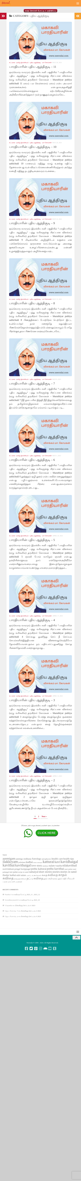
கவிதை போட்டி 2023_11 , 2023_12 (27, 894)
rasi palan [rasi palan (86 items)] (13, 872)
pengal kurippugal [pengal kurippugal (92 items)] (22, 869)
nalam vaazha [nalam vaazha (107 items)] (55, 865)
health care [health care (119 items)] (57, 858)
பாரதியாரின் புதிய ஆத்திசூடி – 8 (32, 303)
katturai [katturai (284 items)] (48, 862)
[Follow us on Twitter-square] (31, 948)
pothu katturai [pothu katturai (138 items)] (38, 868)
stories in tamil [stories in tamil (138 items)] (68, 871)
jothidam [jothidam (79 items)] (22, 862)
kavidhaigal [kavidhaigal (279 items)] (69, 862)
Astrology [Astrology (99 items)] (36, 858)
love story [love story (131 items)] (36, 865)
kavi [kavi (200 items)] (57, 862)
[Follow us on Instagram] (40, 948)
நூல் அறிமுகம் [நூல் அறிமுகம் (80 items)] (50, 879)
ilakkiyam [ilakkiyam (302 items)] (10, 862)
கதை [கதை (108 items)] (44, 875)
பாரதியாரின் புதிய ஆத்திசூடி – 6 (32, 459)
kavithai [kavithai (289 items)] (9, 865)
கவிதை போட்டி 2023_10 (30, 900)
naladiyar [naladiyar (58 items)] (45, 866)
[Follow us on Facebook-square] (26, 948)
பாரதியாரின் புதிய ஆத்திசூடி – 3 (32, 700)
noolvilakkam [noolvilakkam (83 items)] (8, 869)
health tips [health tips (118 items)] (68, 858)
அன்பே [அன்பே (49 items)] (28, 875)
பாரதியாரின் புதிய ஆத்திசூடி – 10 (32, 146)
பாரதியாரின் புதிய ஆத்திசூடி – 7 (32, 383)
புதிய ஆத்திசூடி (35, 62)
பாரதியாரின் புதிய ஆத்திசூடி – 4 (32, 620)
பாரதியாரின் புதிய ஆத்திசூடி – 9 (32, 223)
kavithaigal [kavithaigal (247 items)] (23, 865)
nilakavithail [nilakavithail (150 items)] (70, 865)
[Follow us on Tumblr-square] (54, 948)
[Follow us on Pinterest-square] (36, 948)
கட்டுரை (12, 62)
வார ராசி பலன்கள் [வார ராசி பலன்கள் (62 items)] (15, 882)
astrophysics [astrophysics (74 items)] (46, 859)
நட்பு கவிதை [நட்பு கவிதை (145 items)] (35, 878)
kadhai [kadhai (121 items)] (29, 862)
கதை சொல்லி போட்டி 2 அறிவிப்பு (40, 11)
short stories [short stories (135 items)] (45, 871)
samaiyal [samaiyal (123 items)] (33, 871)
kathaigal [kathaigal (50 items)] (39, 862)
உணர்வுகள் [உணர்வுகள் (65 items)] (36, 875)
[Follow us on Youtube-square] (50, 948)
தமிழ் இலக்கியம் (22, 62)
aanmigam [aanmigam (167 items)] (9, 858)
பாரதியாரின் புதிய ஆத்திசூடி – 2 (32, 780)
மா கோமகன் (47, 62)
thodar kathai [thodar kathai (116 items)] (9, 875)
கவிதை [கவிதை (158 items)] (53, 875)
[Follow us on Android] (45, 948)
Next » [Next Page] (44, 816)
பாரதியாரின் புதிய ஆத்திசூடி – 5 (32, 540)
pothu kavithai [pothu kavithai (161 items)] (55, 868)
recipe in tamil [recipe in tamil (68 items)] (23, 872)
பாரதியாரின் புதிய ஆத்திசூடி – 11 (32, 66)
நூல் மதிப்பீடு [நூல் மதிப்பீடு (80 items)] (64, 879)
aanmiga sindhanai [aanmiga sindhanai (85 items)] (24, 859)
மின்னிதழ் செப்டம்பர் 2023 (25, 905)
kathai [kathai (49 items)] (35, 862)
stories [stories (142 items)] (56, 871)
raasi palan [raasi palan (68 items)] (68, 869)
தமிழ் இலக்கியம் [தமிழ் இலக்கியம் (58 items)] (20, 879)
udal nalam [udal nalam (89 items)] (21, 875)
